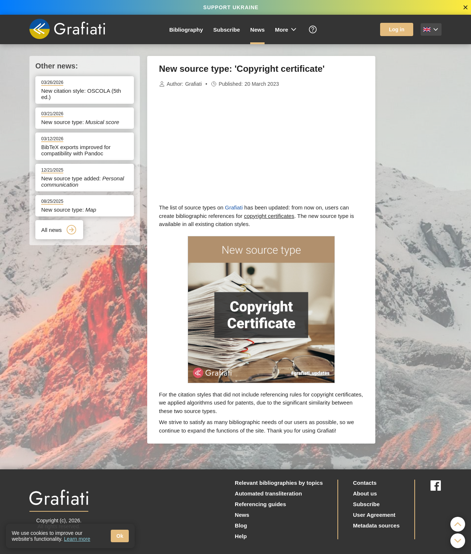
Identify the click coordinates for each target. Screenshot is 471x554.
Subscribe (226, 30)
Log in (396, 29)
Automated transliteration (268, 493)
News (257, 30)
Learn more (77, 539)
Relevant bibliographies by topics (279, 483)
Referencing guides (260, 504)
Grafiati (193, 84)
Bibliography (186, 30)
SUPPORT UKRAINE (230, 7)
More (286, 29)
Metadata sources (376, 525)
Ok (119, 536)
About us (365, 493)
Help (241, 536)
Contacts (364, 483)
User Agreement (374, 515)
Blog (241, 525)
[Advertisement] (412, 166)
